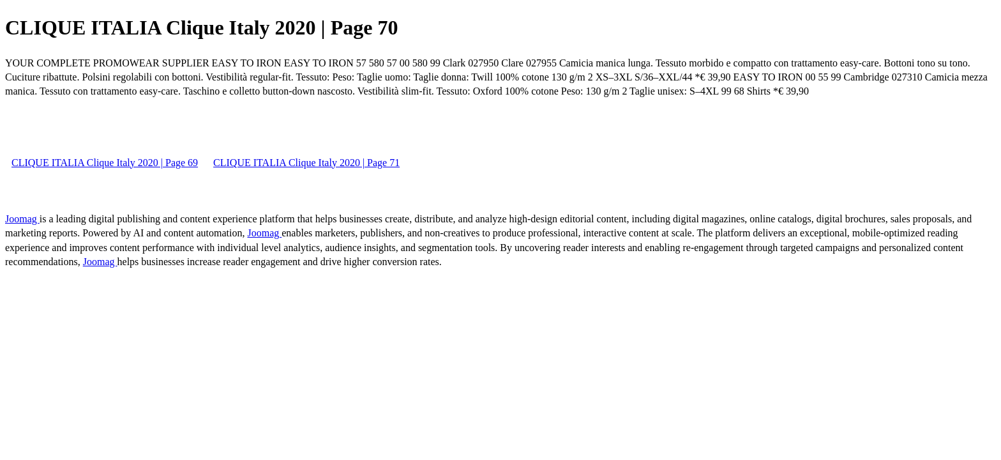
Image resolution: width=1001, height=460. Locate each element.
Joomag (22, 218)
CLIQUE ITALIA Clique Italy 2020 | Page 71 (306, 162)
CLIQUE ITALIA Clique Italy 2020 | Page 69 (104, 162)
